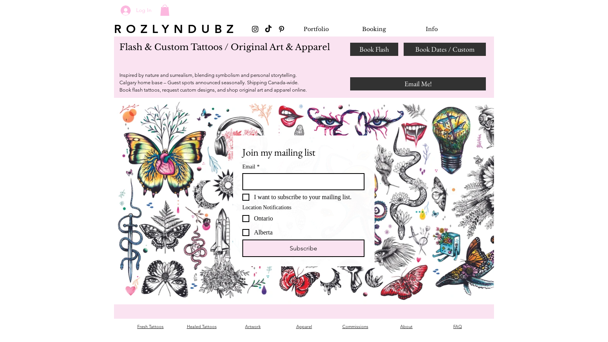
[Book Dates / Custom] (445, 49)
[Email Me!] (418, 83)
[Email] (301, 181)
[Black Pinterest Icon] (281, 29)
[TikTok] (268, 29)
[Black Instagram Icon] (255, 29)
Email (250, 166)
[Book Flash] (374, 49)
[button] (164, 10)
